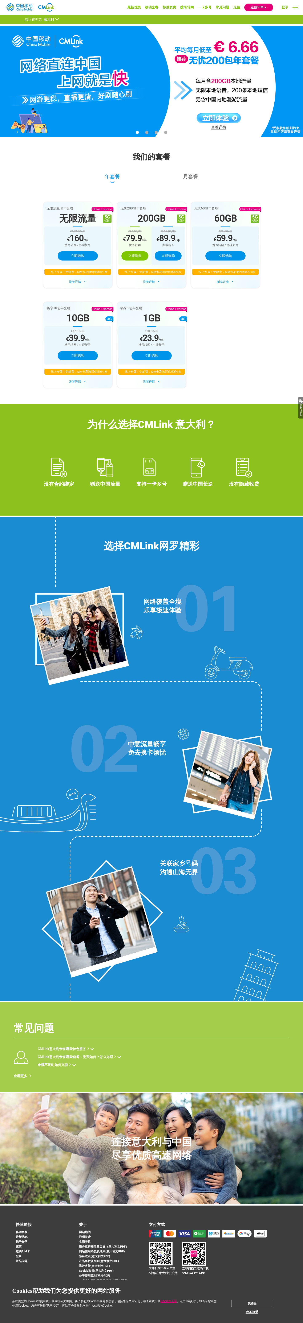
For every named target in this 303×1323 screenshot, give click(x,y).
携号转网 (187, 7)
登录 (285, 7)
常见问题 (222, 7)
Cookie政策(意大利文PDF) (96, 1270)
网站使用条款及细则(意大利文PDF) (102, 1251)
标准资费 (169, 7)
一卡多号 (204, 7)
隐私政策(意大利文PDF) (94, 1256)
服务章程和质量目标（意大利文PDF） (104, 1246)
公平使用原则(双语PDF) (94, 1275)
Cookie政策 (169, 1301)
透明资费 (85, 1237)
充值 (236, 7)
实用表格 (85, 1241)
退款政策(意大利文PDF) (94, 1266)
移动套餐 (151, 7)
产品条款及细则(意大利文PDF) (99, 1261)
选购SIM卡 (259, 7)
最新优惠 (134, 7)
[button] (137, 132)
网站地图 (85, 1232)
